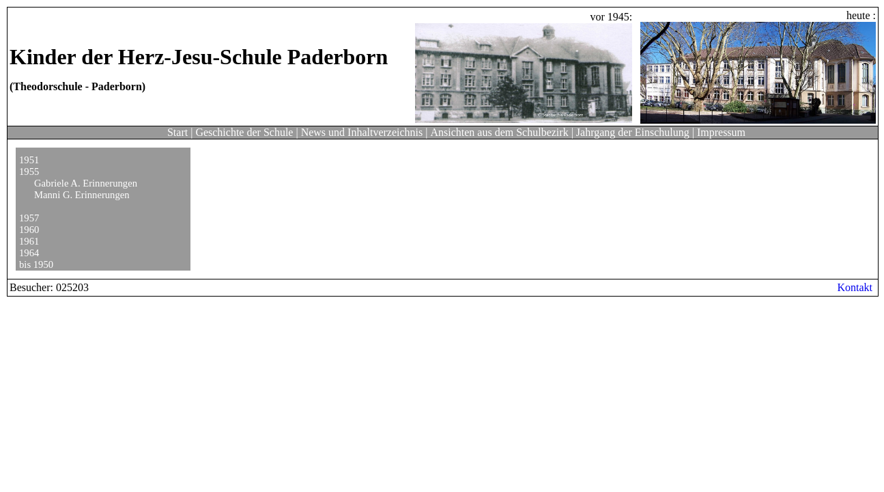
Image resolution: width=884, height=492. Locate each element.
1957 (29, 218)
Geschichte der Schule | (246, 132)
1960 (29, 229)
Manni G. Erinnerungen (82, 194)
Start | (180, 132)
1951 (29, 159)
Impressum (721, 132)
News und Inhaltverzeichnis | (364, 132)
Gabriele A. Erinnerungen (85, 183)
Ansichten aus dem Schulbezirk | (501, 132)
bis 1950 (36, 264)
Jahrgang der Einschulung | (635, 132)
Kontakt (854, 287)
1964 (29, 252)
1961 (29, 241)
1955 (29, 171)
